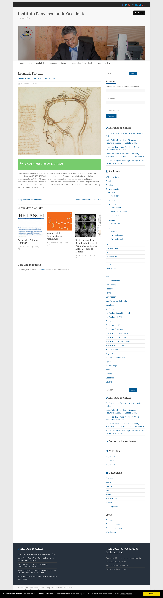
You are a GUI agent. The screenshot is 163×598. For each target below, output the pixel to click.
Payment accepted (118, 235)
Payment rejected (117, 239)
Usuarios (53, 63)
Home (108, 293)
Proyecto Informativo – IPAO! (118, 341)
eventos (109, 482)
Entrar (108, 277)
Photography (111, 321)
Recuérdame (114, 111)
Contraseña (110, 99)
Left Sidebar (111, 297)
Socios (63, 63)
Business (109, 478)
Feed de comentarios (114, 528)
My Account (111, 309)
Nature (108, 494)
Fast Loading (111, 285)
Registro (109, 353)
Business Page (112, 248)
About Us (109, 185)
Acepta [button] (151, 594)
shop (108, 370)
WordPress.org (112, 532)
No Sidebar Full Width (114, 317)
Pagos (110, 228)
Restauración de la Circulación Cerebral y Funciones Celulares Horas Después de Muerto (87, 246)
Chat (108, 260)
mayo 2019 (110, 456)
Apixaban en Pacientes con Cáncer (33, 200)
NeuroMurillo (25, 78)
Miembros (110, 305)
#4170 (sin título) (112, 177)
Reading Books (112, 349)
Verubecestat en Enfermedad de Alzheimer (55, 236)
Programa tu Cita (103, 63)
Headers (109, 289)
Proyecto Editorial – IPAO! (116, 337)
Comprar (114, 231)
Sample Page (111, 366)
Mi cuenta (112, 204)
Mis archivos (115, 196)
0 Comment (37, 84)
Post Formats (111, 498)
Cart (107, 252)
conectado (40, 270)
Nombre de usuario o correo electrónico (122, 87)
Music (108, 490)
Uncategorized (50, 78)
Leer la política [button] (126, 594)
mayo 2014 (110, 465)
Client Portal (111, 268)
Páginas (111, 220)
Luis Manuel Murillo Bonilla (116, 301)
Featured (109, 486)
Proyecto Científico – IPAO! (81, 63)
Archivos (111, 192)
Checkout (110, 264)
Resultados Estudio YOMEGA (88, 200)
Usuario (109, 382)
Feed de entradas (113, 524)
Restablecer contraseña (115, 358)
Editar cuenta (115, 215)
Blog (30, 63)
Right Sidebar (111, 362)
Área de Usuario (112, 189)
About (108, 181)
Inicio (22, 63)
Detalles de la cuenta (118, 212)
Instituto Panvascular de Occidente (51, 13)
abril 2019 (110, 461)
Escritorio (112, 200)
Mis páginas (115, 223)
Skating (109, 374)
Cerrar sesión (115, 208)
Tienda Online (40, 63)
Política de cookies (113, 325)
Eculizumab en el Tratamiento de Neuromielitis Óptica (37, 554)
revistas (40, 78)
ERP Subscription (113, 281)
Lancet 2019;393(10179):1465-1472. (43, 164)
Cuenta (109, 273)
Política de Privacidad (114, 329)
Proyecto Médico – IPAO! (116, 345)
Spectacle (110, 378)
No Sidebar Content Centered (118, 313)
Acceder (111, 116)
